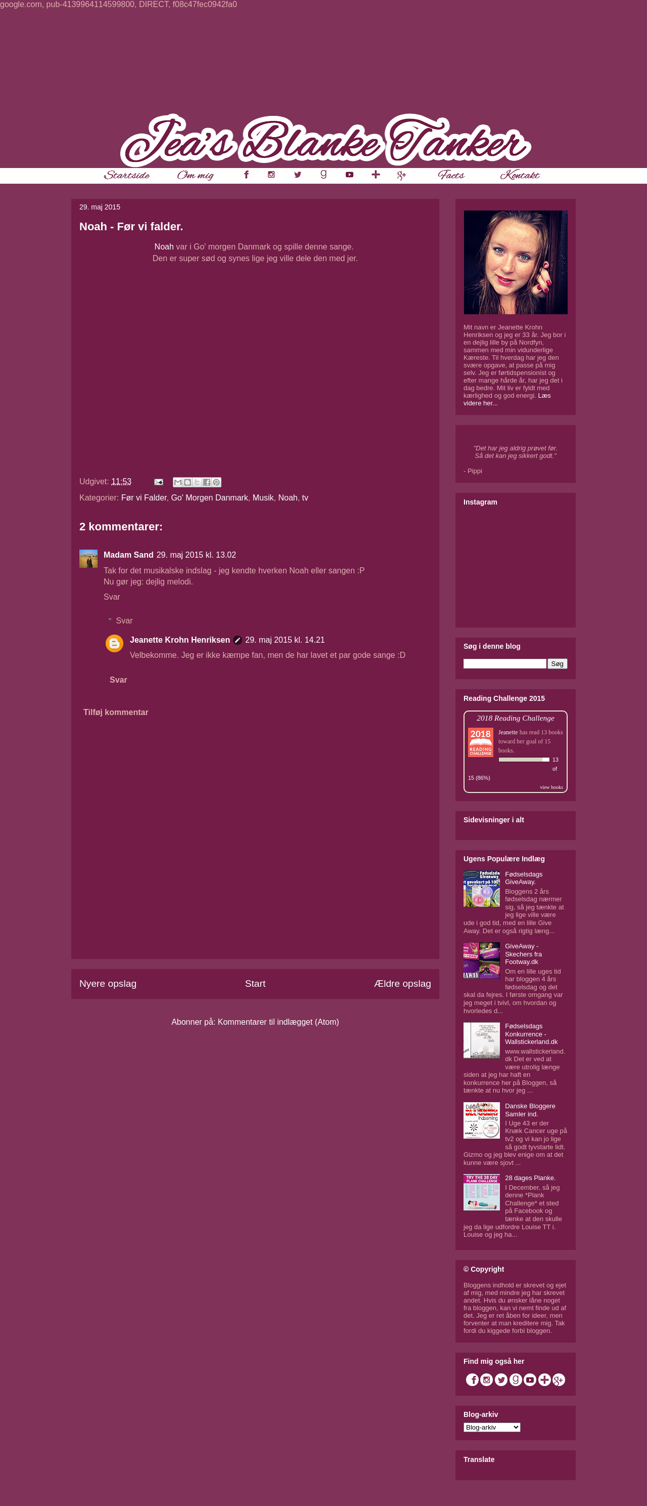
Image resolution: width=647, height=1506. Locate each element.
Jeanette (508, 732)
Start (255, 983)
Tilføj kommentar (116, 712)
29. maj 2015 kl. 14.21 (285, 640)
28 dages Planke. (530, 1178)
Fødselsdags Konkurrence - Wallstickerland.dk (531, 1033)
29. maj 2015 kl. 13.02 (196, 555)
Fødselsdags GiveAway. (523, 878)
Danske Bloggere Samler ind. (530, 1110)
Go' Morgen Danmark (209, 497)
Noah (164, 246)
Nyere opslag (107, 983)
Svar (112, 597)
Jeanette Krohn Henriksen (180, 640)
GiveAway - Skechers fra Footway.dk (523, 954)
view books (551, 787)
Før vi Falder (144, 497)
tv (305, 497)
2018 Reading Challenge (515, 718)
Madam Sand (129, 555)
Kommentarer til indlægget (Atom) (278, 1022)
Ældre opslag (402, 983)
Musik (263, 497)
